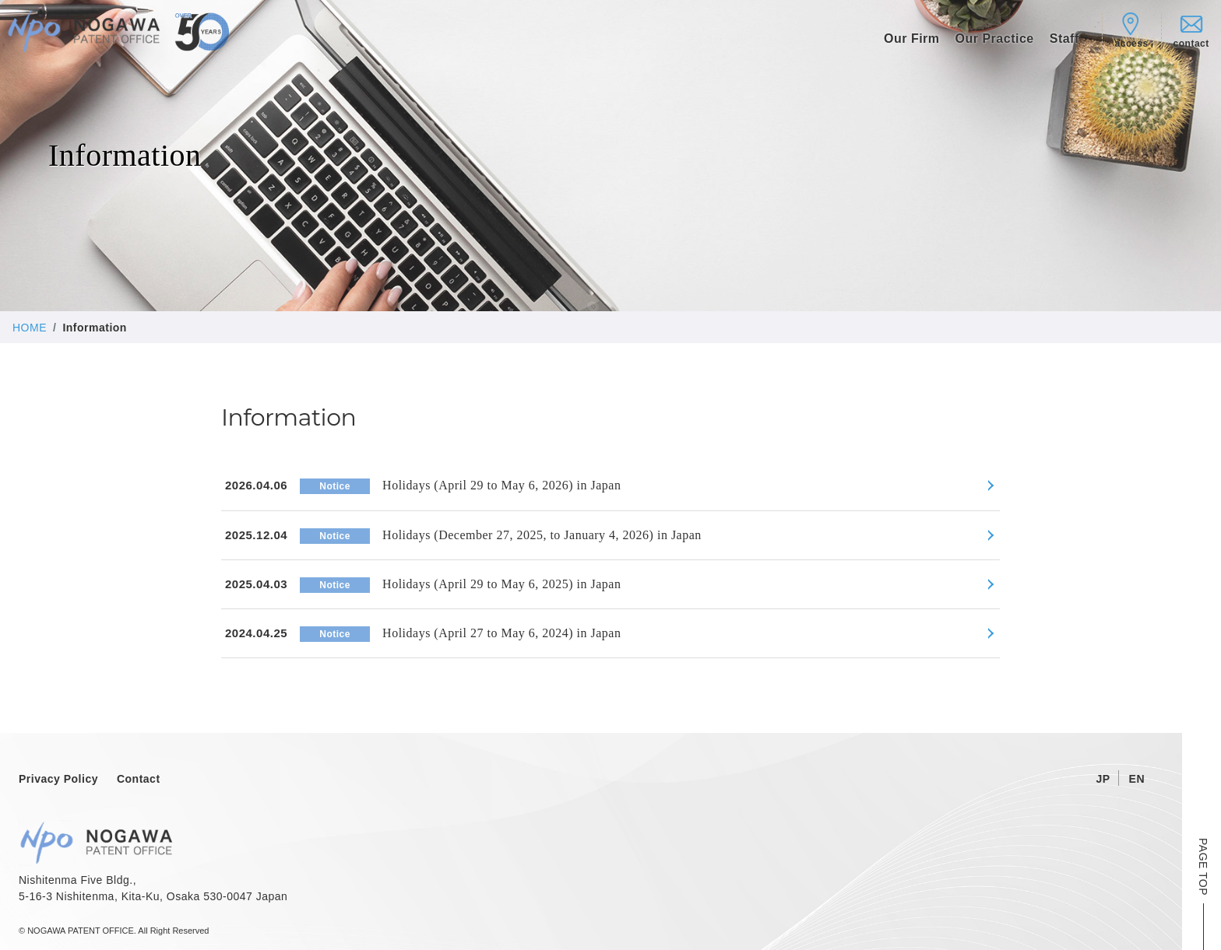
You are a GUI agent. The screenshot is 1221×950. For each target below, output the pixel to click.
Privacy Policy (58, 779)
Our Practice (994, 38)
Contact (138, 779)
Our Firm (912, 38)
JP (1103, 779)
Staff (1064, 38)
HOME (29, 327)
